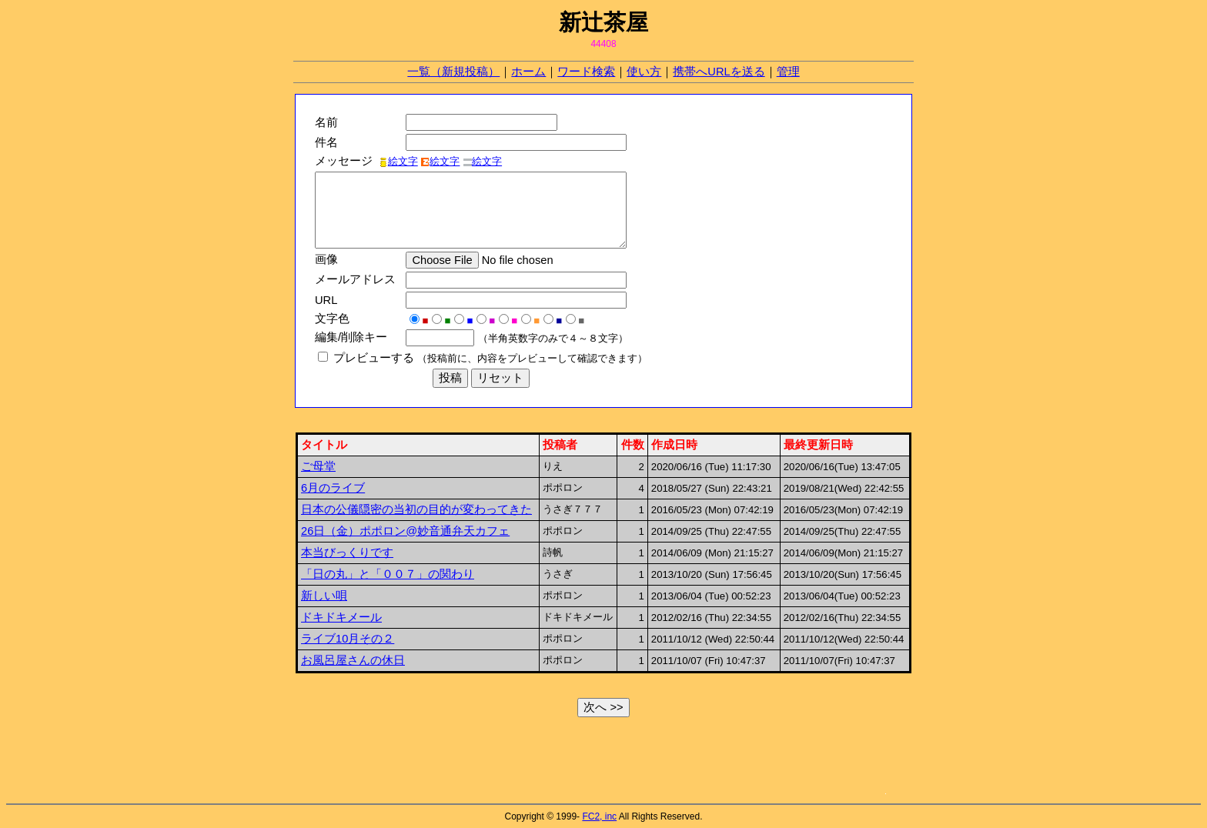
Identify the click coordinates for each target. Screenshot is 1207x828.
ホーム (528, 71)
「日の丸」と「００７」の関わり (387, 574)
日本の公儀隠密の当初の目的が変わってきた (416, 509)
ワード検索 (586, 71)
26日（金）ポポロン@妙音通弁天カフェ (405, 531)
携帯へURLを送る (718, 71)
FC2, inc (599, 816)
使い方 (644, 71)
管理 (788, 71)
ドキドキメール (341, 617)
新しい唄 (324, 595)
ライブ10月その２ (347, 639)
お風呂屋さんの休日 (353, 660)
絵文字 (398, 161)
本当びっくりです (347, 552)
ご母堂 (318, 466)
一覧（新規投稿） (453, 71)
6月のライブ (333, 488)
